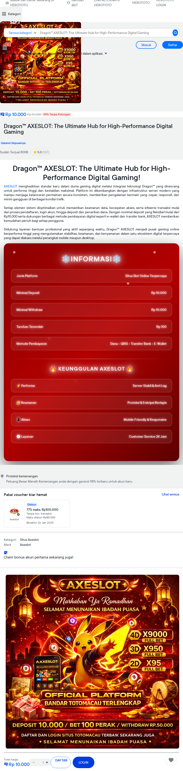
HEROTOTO (141, 2)
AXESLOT (10, 186)
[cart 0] (5, 47)
